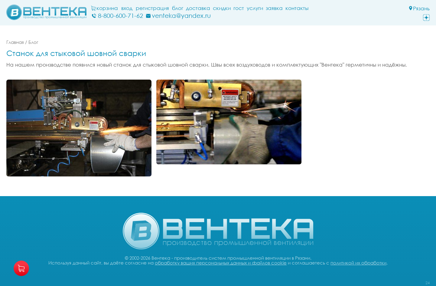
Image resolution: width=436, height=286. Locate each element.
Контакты (296, 8)
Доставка (198, 8)
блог (177, 8)
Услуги (255, 8)
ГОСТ (238, 8)
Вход (126, 8)
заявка (274, 8)
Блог (33, 42)
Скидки (222, 8)
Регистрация (152, 8)
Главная (15, 42)
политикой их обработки (358, 262)
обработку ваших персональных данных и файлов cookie (221, 262)
